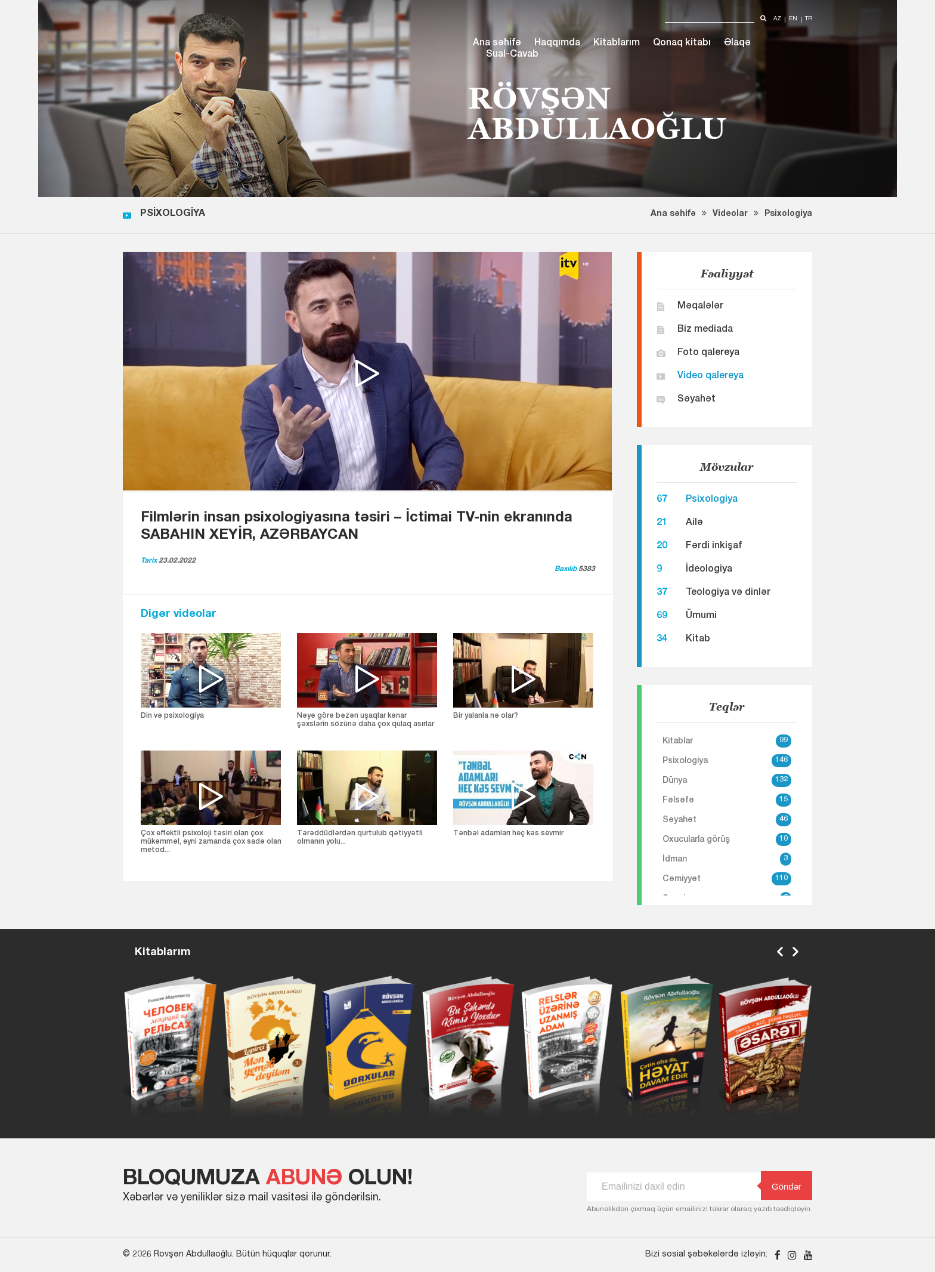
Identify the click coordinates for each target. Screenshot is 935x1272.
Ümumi (701, 616)
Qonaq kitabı (682, 43)
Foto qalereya (708, 353)
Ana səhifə (497, 43)
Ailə (694, 523)
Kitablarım (616, 43)
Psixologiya (788, 214)
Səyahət (696, 400)
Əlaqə (737, 43)
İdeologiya (709, 570)
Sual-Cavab (512, 55)
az (777, 19)
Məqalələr (700, 306)
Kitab (698, 639)
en (793, 19)
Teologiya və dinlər (728, 593)
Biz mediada (705, 330)
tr (808, 19)
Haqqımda (557, 43)
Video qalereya (710, 376)
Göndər (781, 1186)
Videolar (730, 214)
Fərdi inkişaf (714, 546)
